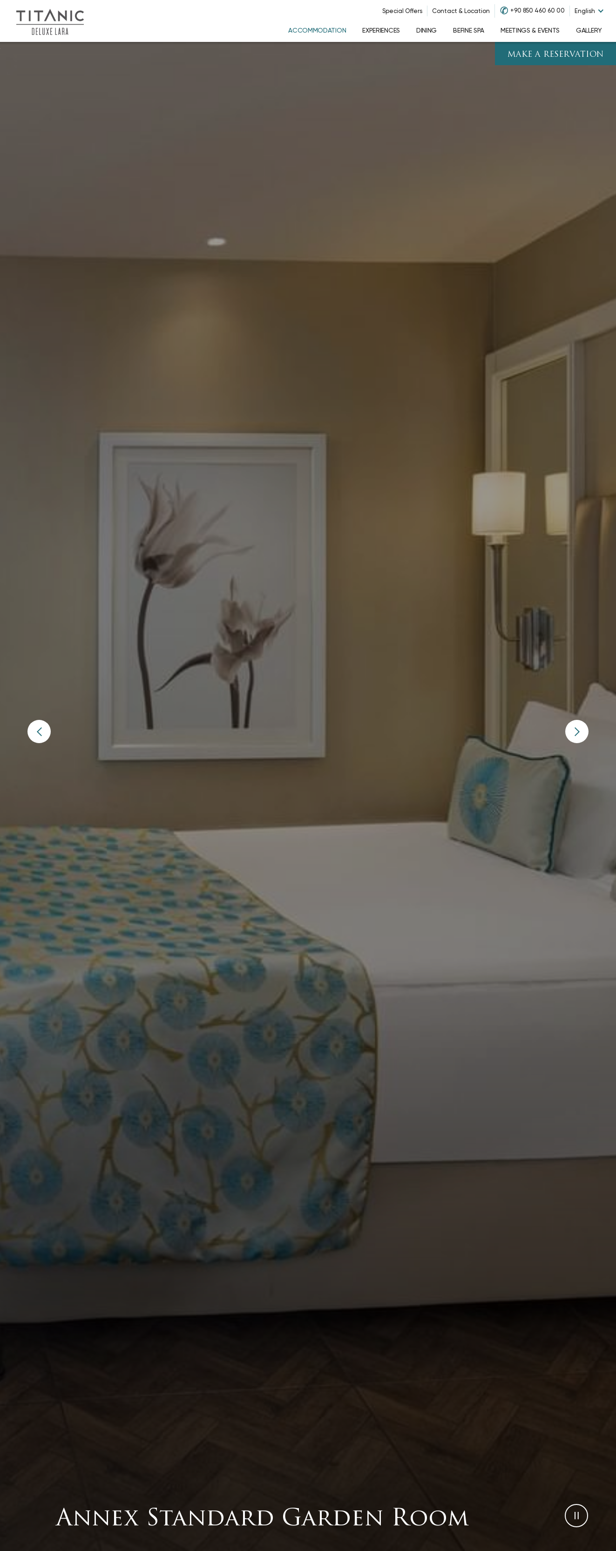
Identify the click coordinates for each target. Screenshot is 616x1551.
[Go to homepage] (50, 21)
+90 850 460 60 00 (537, 10)
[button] (39, 731)
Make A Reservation (556, 55)
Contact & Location (461, 10)
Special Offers (402, 10)
